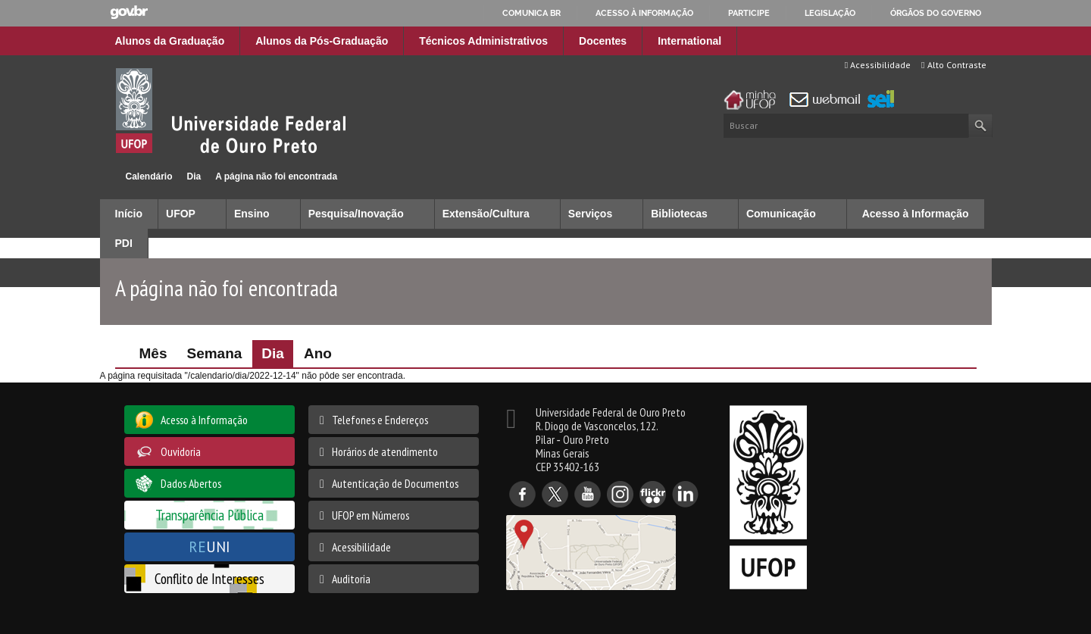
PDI (124, 243)
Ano (318, 353)
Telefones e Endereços (380, 419)
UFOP (180, 214)
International (689, 41)
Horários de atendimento (385, 451)
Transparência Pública (209, 514)
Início (106, 176)
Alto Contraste (953, 64)
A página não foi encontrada (276, 176)
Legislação (830, 13)
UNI (209, 546)
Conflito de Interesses (209, 578)
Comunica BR (531, 13)
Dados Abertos (191, 483)
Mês (153, 353)
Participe (749, 13)
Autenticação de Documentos (395, 483)
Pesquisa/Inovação (356, 214)
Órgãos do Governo (935, 13)
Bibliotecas (679, 214)
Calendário (149, 176)
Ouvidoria (181, 451)
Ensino (252, 214)
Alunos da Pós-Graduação (321, 41)
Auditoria (351, 578)
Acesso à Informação (915, 214)
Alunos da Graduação (170, 41)
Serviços (590, 214)
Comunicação (781, 214)
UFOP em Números (370, 515)
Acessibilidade (878, 64)
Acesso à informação (644, 13)
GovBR (129, 12)
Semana (214, 353)
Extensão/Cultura (486, 214)
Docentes (603, 41)
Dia (194, 176)
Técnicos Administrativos (483, 41)
